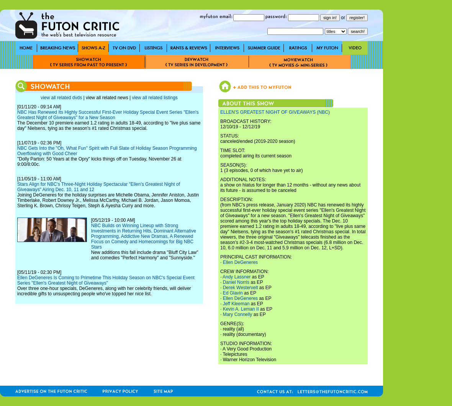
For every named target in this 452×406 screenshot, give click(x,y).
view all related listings (154, 97)
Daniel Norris (236, 282)
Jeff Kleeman (236, 303)
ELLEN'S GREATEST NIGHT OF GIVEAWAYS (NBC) (275, 112)
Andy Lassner (237, 277)
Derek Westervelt (240, 287)
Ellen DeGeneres (240, 262)
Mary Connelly (237, 314)
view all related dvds (61, 97)
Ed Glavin (233, 293)
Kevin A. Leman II (241, 309)
